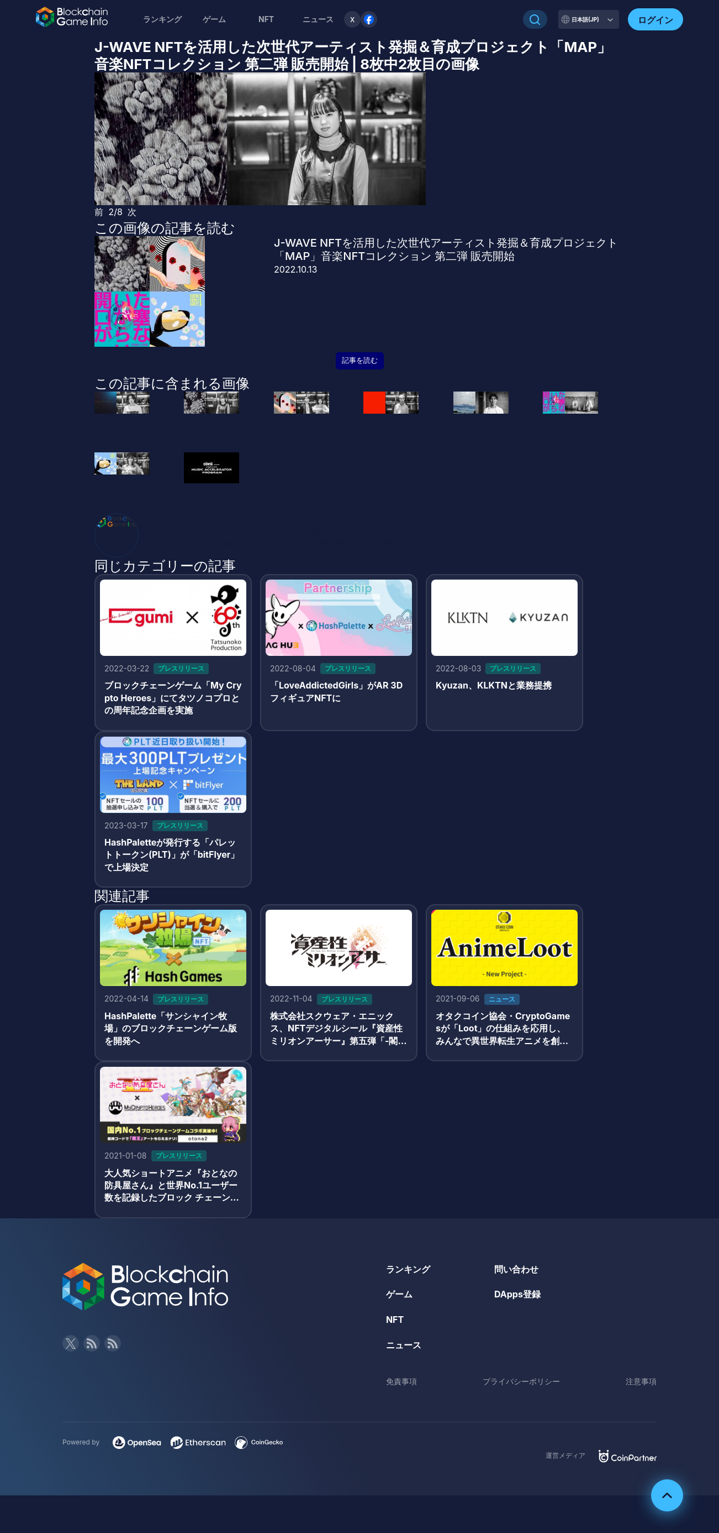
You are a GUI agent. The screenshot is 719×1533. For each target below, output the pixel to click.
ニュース (403, 1344)
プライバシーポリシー (521, 1381)
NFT (266, 19)
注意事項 (641, 1381)
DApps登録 (517, 1294)
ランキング (162, 19)
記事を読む (360, 360)
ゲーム (214, 19)
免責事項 (401, 1381)
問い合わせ (516, 1269)
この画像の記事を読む (164, 228)
